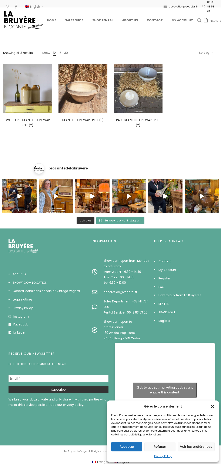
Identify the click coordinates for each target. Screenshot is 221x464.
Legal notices (22, 299)
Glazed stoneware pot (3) (83, 120)
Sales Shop (74, 20)
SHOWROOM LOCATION (30, 282)
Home (51, 20)
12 (54, 53)
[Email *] (58, 378)
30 (66, 53)
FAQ (161, 287)
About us (130, 20)
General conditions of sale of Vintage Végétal (46, 291)
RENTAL (163, 304)
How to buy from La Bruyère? (179, 295)
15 (60, 53)
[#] (32, 6)
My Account (182, 20)
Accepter (127, 446)
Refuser (160, 446)
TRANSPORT (166, 312)
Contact (155, 20)
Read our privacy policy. (66, 405)
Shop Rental (102, 20)
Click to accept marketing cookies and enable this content (165, 390)
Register (164, 278)
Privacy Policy (163, 456)
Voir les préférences (196, 446)
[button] (212, 406)
